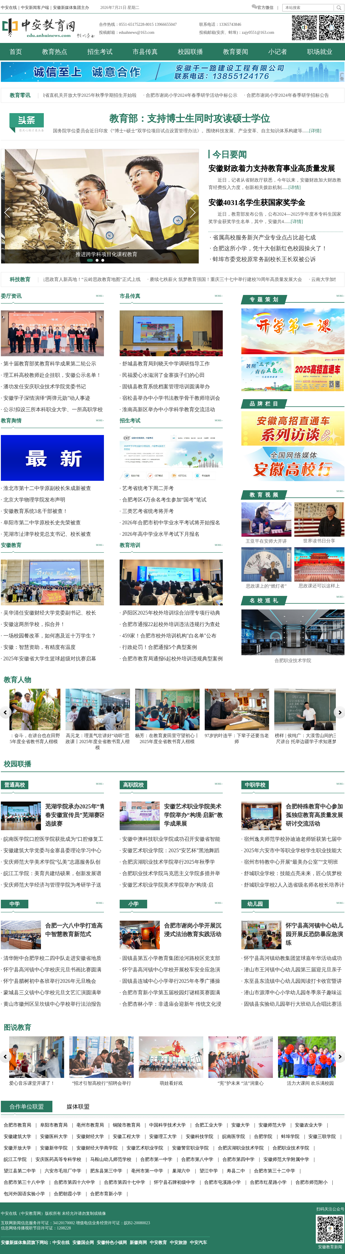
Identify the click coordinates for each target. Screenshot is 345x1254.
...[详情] (314, 130)
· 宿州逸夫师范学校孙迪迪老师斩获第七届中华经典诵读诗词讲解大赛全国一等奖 (291, 841)
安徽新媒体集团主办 (71, 7)
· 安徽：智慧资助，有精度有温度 (38, 647)
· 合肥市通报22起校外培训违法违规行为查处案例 (170, 626)
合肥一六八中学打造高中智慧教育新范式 (73, 929)
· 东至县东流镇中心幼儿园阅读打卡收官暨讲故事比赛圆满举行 (291, 983)
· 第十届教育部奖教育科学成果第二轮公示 (48, 364)
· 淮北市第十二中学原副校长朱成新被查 (46, 488)
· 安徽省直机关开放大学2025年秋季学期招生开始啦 (86, 95)
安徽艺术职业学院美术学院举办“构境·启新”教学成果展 (193, 815)
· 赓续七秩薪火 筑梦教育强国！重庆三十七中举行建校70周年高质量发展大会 (226, 279)
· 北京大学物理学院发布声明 (33, 500)
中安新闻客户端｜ (37, 7)
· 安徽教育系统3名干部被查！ (34, 511)
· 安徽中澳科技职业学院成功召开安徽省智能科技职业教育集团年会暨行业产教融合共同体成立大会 (171, 841)
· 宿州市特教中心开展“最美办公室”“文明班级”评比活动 (289, 864)
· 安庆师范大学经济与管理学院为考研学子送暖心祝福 (51, 886)
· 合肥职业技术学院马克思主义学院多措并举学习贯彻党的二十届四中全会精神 (170, 875)
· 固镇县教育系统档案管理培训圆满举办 (165, 386)
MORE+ (100, 296)
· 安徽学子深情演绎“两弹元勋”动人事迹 (45, 398)
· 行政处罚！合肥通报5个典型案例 (158, 647)
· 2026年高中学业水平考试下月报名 (160, 534)
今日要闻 (229, 154)
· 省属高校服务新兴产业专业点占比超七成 (263, 237)
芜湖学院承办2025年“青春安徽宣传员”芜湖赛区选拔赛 (75, 815)
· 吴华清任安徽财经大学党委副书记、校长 (48, 613)
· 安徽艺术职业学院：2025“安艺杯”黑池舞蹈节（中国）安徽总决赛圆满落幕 (170, 852)
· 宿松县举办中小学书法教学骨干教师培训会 (170, 398)
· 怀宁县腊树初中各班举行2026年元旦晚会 (48, 981)
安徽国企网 (83, 1242)
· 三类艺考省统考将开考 (147, 511)
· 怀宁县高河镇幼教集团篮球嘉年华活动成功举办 (291, 960)
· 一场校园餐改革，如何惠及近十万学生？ (48, 636)
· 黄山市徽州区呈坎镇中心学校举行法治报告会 (51, 1006)
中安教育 (158, 1242)
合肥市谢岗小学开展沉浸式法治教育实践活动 (192, 929)
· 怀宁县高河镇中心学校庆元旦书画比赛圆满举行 (51, 971)
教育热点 (54, 51)
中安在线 (61, 1242)
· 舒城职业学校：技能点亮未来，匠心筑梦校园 (291, 875)
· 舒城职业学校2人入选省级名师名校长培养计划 (292, 886)
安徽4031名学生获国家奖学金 (256, 202)
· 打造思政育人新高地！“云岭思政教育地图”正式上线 (88, 279)
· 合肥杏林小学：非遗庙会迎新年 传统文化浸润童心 (171, 1006)
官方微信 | (267, 7)
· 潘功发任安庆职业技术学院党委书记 (43, 386)
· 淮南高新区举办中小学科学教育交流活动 (167, 409)
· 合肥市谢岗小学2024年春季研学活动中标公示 (192, 95)
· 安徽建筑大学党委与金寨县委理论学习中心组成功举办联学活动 (51, 852)
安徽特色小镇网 (112, 1242)
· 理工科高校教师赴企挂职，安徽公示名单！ (51, 375)
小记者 (277, 51)
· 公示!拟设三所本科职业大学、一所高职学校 (52, 409)
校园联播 (190, 51)
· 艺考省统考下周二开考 (147, 488)
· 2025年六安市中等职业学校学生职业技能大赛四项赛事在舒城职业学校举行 (291, 852)
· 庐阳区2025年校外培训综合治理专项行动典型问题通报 (170, 614)
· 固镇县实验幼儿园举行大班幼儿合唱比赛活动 (291, 1006)
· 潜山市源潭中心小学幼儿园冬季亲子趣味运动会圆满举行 (291, 994)
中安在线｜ (11, 7)
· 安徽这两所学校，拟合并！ (33, 624)
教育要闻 (235, 51)
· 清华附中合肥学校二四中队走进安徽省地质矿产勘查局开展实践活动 (51, 960)
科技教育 (20, 279)
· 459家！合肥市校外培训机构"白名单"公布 (168, 636)
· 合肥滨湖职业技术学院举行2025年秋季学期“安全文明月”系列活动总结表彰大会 (167, 864)
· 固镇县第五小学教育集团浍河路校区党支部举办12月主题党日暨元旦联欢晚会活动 (170, 960)
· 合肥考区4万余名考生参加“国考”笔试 (163, 500)
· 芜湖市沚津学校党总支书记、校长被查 (46, 534)
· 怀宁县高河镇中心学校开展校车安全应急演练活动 (170, 971)
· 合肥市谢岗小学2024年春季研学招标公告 (288, 95)
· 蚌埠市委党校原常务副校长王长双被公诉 (263, 259)
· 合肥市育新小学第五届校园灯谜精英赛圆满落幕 (170, 994)
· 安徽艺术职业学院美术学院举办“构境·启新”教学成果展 (167, 886)
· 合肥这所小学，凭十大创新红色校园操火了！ (268, 248)
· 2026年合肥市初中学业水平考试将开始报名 (170, 522)
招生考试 (100, 51)
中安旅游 (178, 1242)
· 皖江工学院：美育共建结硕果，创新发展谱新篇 (51, 875)
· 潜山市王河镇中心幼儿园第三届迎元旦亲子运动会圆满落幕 (291, 971)
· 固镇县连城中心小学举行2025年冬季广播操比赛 (170, 983)
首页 (15, 51)
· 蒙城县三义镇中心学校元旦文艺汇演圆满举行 (51, 994)
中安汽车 (198, 1242)
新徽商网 (138, 1242)
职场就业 (319, 51)
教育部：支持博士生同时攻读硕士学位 (189, 118)
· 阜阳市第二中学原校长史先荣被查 (41, 522)
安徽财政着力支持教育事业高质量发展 (271, 168)
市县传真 (145, 51)
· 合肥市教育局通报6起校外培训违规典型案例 (171, 659)
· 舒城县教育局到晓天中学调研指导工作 (165, 364)
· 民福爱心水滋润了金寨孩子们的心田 (162, 375)
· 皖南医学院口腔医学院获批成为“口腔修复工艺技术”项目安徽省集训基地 (52, 841)
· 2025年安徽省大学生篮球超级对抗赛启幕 (48, 659)
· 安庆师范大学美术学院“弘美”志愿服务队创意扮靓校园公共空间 (51, 864)
